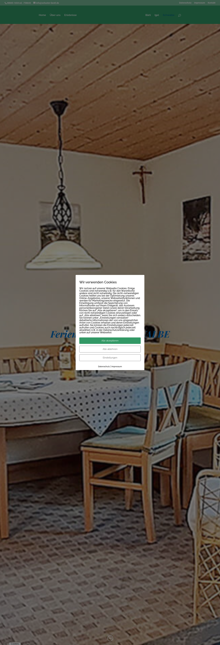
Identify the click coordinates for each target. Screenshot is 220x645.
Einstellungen (110, 357)
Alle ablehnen (110, 349)
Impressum (117, 366)
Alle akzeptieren (110, 340)
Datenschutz (104, 366)
